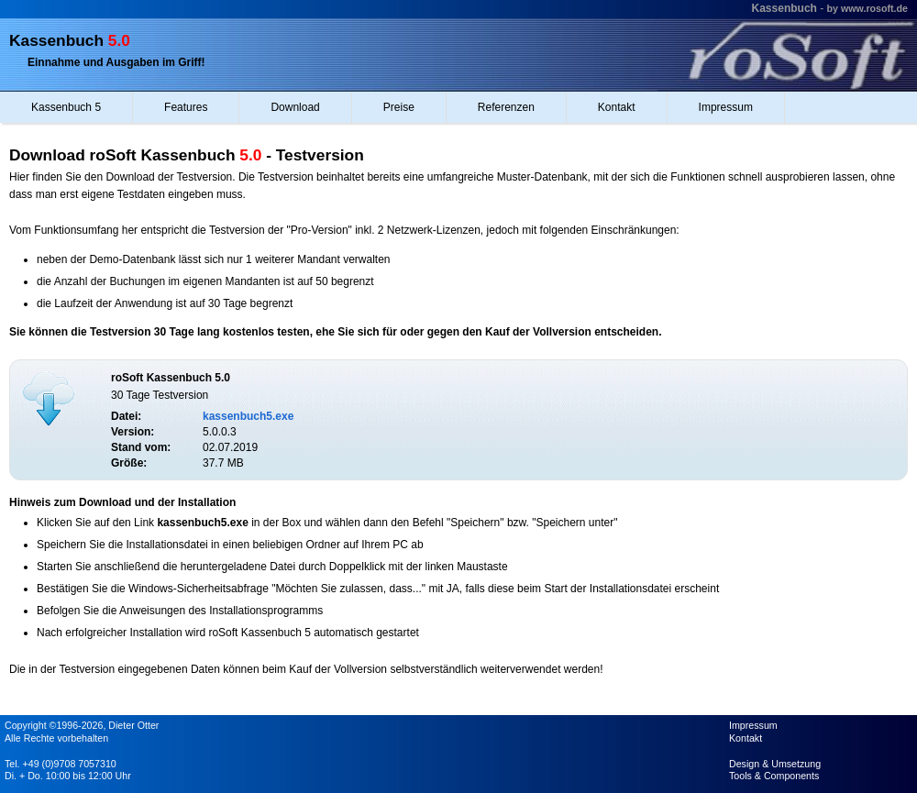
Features (185, 107)
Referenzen (506, 107)
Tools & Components (774, 775)
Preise (398, 107)
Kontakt (616, 107)
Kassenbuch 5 (66, 107)
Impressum (726, 107)
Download (295, 107)
